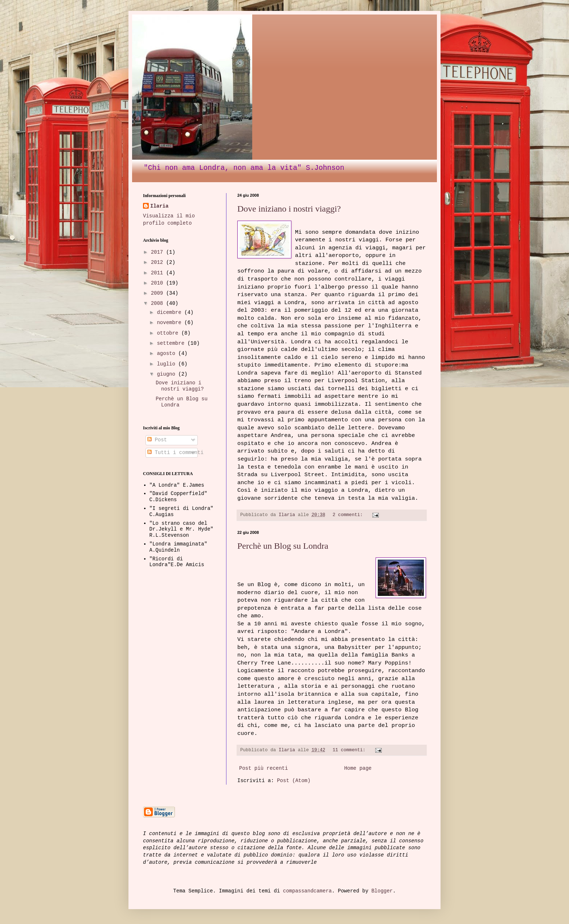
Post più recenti (263, 768)
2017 (158, 252)
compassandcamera (307, 891)
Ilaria (159, 206)
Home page (358, 768)
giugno (167, 374)
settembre (172, 343)
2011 (158, 273)
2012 (158, 262)
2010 (158, 283)
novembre (170, 323)
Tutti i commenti (175, 452)
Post (157, 440)
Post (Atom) (293, 781)
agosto (167, 353)
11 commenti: (350, 750)
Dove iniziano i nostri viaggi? (289, 208)
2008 (158, 303)
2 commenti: (348, 515)
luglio (167, 364)
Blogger (382, 891)
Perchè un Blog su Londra (282, 546)
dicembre (170, 312)
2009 (158, 293)
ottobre (169, 333)
